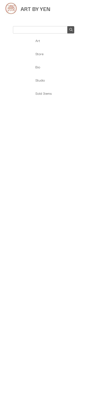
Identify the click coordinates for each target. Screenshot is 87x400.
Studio (40, 80)
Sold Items (43, 93)
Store (39, 53)
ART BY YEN (35, 8)
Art (37, 40)
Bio (37, 67)
